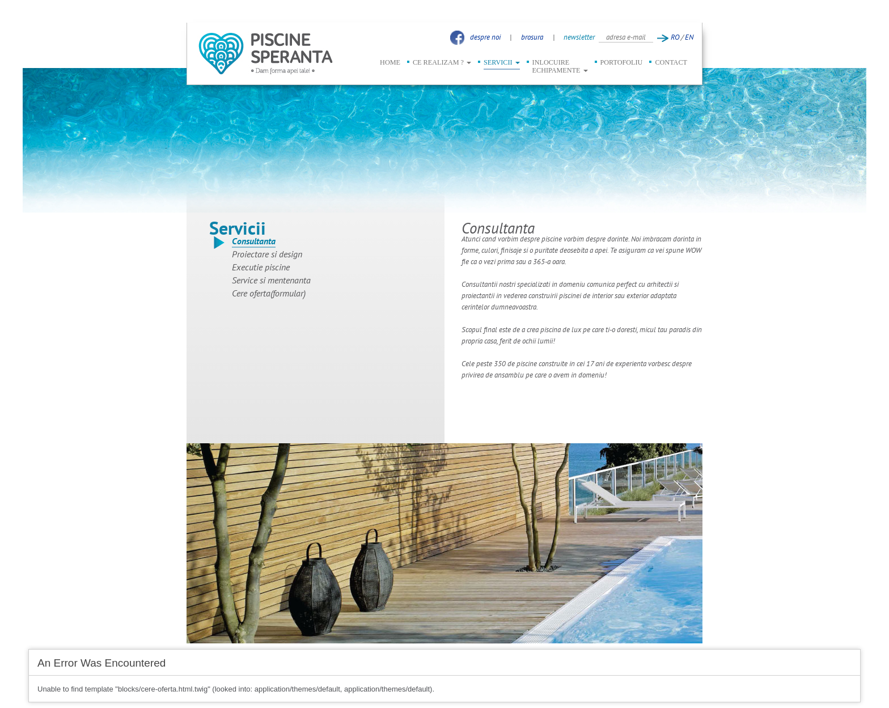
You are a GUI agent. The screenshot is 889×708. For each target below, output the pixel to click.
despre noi (485, 37)
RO (675, 37)
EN (689, 37)
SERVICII (502, 62)
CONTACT (671, 62)
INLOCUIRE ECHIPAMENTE (560, 66)
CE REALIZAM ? (442, 62)
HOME (390, 62)
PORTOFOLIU (621, 62)
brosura (532, 37)
